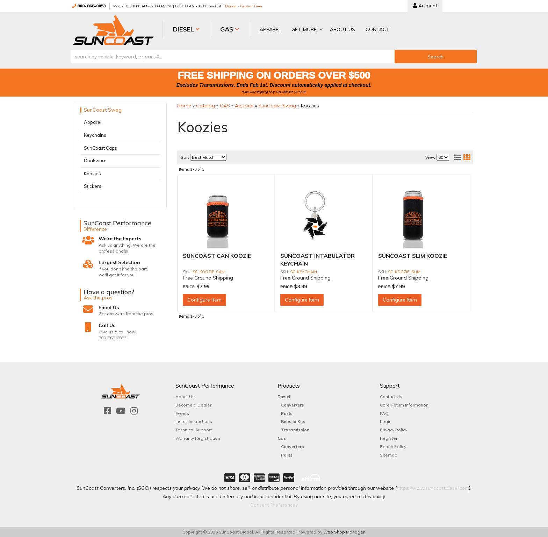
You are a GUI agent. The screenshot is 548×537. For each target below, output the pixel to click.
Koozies (92, 173)
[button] (299, 30)
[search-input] (233, 56)
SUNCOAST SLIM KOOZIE (412, 255)
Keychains (95, 134)
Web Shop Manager (344, 531)
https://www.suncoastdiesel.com (433, 488)
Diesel (283, 396)
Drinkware (95, 160)
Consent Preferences (274, 504)
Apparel (92, 122)
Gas (281, 437)
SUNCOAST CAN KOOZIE (217, 255)
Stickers (92, 186)
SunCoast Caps (100, 147)
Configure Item (204, 299)
